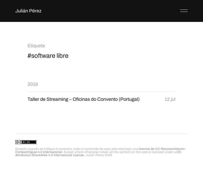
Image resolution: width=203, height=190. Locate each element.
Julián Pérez (28, 10)
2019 (32, 84)
